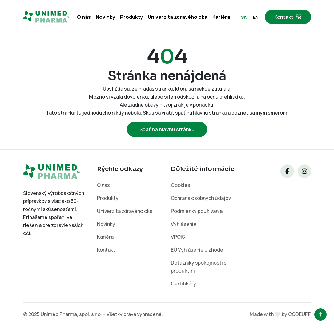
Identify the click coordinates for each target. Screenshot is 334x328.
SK (244, 17)
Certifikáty (183, 283)
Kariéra (221, 17)
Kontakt (288, 17)
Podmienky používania (197, 211)
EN (256, 17)
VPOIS (178, 236)
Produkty (131, 17)
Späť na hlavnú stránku (167, 129)
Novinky (105, 17)
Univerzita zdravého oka (177, 17)
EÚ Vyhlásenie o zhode (197, 249)
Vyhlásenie (183, 224)
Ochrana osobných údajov (201, 198)
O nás (84, 17)
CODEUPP (299, 314)
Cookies (180, 185)
